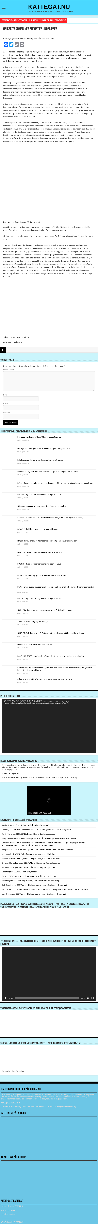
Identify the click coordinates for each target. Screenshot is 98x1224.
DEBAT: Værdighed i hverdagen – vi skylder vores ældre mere (35, 859)
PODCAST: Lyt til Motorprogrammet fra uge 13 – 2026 (39, 598)
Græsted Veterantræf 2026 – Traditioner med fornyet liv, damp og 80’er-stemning (50, 518)
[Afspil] (5, 998)
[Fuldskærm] (92, 998)
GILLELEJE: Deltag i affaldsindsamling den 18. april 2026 (39, 552)
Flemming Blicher (9, 881)
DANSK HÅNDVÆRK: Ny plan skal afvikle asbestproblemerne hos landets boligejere (50, 656)
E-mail (5, 404)
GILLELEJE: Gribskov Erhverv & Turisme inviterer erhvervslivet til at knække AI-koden (50, 633)
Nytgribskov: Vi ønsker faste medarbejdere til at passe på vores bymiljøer (47, 541)
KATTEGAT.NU (49, 6)
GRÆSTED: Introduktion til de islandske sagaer (37, 834)
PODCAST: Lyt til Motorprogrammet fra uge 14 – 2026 (39, 564)
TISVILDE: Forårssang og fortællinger (32, 622)
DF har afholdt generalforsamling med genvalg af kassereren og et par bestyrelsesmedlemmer (56, 483)
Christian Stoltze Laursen (12, 863)
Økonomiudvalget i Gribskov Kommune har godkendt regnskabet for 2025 (47, 472)
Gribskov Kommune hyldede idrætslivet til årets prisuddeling (41, 506)
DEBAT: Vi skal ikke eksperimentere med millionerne (38, 529)
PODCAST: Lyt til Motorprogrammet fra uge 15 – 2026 (39, 495)
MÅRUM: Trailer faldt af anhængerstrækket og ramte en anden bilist (44, 679)
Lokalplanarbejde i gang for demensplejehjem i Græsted (40, 460)
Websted (6, 412)
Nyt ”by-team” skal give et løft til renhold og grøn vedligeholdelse (43, 448)
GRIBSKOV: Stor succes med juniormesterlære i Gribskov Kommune (44, 610)
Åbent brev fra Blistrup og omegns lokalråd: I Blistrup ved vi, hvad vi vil (59, 889)
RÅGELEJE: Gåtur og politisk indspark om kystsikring (38, 881)
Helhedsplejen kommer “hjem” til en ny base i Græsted (39, 437)
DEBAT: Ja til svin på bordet (39, 813)
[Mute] (88, 998)
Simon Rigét (6, 872)
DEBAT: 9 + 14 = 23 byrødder (25, 872)
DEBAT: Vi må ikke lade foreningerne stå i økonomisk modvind (42, 885)
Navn (5, 395)
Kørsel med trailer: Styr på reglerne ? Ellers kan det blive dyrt (41, 575)
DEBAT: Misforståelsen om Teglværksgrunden (42, 863)
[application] (49, 726)
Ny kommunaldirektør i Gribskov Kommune (34, 645)
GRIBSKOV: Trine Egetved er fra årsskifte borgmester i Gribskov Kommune (46, 838)
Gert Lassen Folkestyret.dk (15, 889)
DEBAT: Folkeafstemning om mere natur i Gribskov (35, 854)
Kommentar (8, 370)
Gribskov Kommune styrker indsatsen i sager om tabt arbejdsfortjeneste (42, 830)
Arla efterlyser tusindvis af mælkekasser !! (32, 825)
